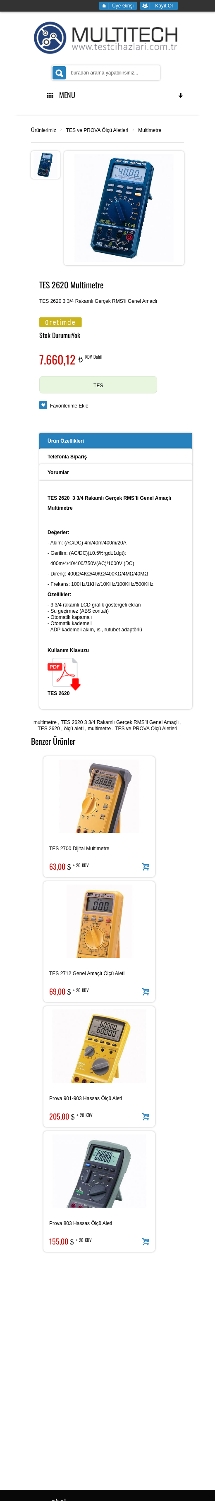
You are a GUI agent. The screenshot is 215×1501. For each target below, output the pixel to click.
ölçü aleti (74, 728)
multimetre (45, 722)
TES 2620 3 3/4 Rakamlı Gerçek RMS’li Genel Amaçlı (120, 722)
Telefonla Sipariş (67, 457)
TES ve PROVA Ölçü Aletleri (97, 130)
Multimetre (149, 130)
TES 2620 (49, 728)
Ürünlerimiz (43, 130)
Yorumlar (58, 472)
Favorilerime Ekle (69, 406)
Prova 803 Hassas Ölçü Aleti (80, 1223)
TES (98, 385)
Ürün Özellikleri (66, 441)
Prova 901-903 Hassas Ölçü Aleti (85, 1098)
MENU (115, 94)
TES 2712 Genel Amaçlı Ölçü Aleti (86, 973)
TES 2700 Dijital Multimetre (79, 848)
